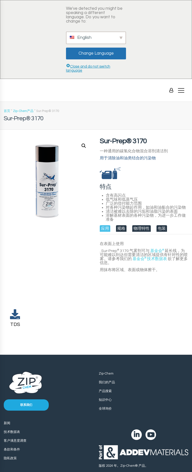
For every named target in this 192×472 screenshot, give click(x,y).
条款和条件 (12, 449)
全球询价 (105, 408)
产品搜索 (105, 391)
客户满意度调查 (15, 440)
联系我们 (26, 405)
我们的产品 (107, 382)
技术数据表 (149, 259)
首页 (7, 111)
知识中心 (105, 400)
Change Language (96, 53)
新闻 (7, 423)
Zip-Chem (106, 373)
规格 (121, 228)
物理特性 (142, 228)
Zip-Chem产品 (23, 111)
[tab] (105, 228)
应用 (105, 228)
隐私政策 (10, 458)
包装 (162, 228)
